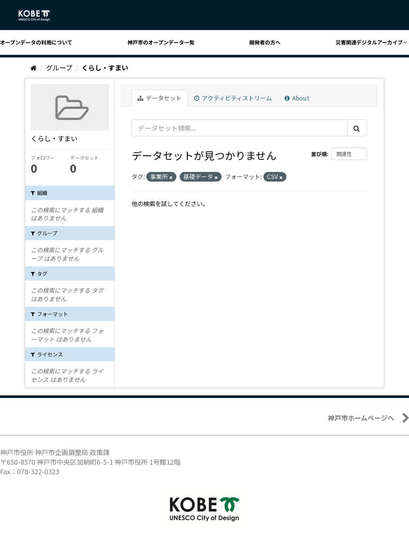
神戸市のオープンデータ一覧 (160, 42)
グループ (59, 67)
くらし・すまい (105, 67)
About (297, 97)
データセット (159, 97)
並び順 (319, 153)
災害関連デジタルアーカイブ (369, 42)
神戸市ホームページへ (361, 417)
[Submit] (357, 127)
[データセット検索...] (240, 127)
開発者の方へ (264, 42)
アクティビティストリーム (233, 97)
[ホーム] (33, 67)
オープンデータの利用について (36, 42)
